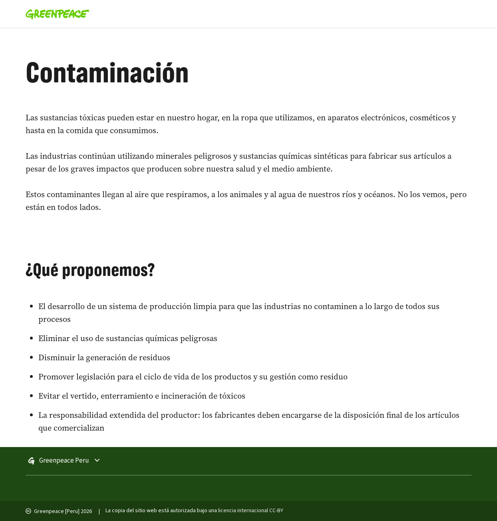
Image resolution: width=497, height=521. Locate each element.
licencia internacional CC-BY (250, 511)
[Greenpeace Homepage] (55, 13)
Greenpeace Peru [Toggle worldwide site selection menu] (86, 461)
